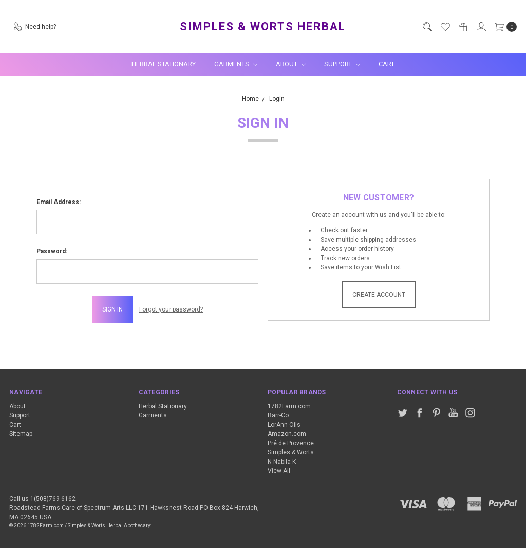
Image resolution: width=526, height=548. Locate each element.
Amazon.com (287, 433)
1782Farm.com (289, 406)
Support (342, 64)
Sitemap (20, 433)
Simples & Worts (291, 452)
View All (279, 470)
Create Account (378, 294)
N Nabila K (282, 461)
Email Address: (58, 202)
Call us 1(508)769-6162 (42, 498)
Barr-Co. (279, 415)
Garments (235, 64)
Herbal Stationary (164, 64)
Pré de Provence (291, 443)
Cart (386, 64)
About (291, 64)
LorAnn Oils (284, 424)
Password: (51, 251)
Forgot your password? (171, 309)
